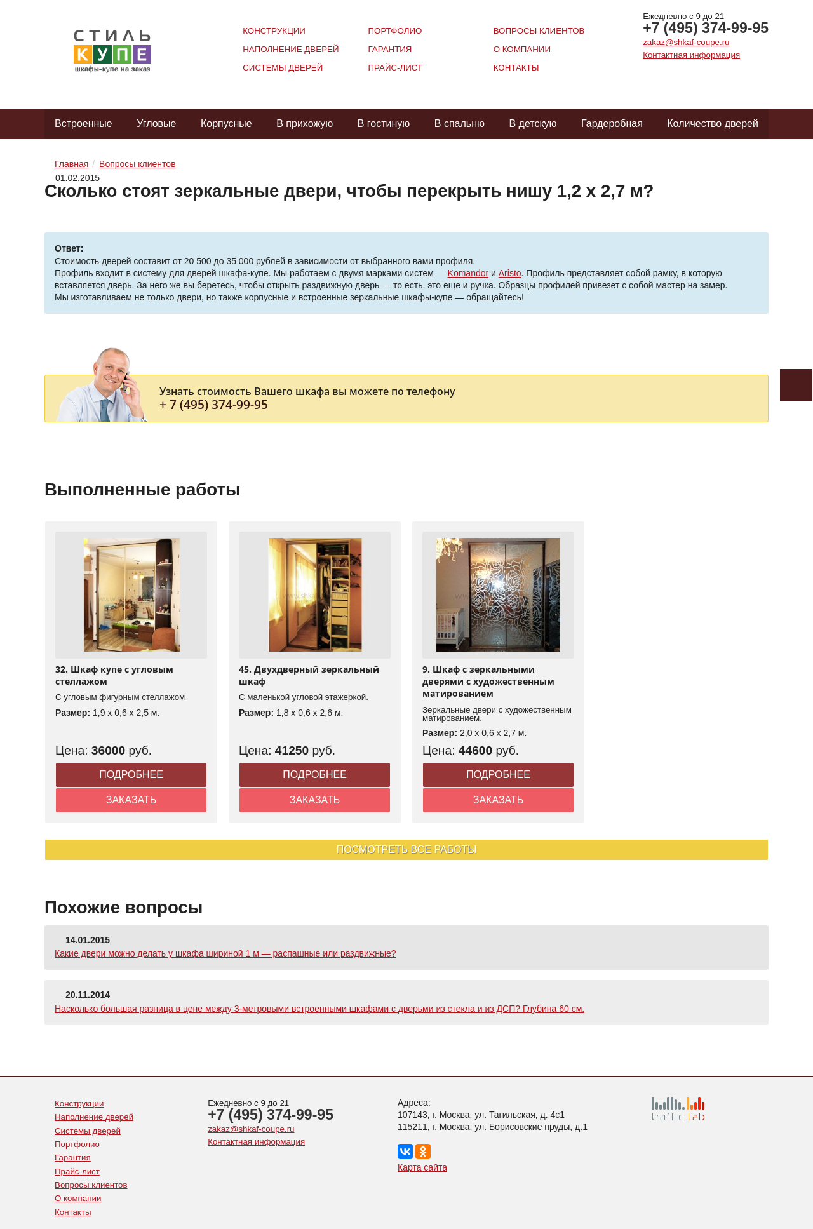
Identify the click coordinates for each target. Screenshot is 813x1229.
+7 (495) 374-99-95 (706, 28)
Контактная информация (691, 55)
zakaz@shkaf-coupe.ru (686, 42)
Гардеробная (612, 123)
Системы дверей (283, 67)
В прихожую (304, 123)
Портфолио (395, 31)
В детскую (532, 123)
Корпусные (226, 123)
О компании (522, 49)
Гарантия (390, 49)
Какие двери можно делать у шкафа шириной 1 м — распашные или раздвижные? (225, 953)
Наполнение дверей (291, 49)
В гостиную (384, 123)
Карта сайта (422, 1167)
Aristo (510, 273)
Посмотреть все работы (407, 849)
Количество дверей (712, 123)
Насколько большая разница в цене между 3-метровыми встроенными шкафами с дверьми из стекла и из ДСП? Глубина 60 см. (319, 1009)
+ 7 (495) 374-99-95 (213, 404)
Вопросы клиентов (539, 31)
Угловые (156, 123)
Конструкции (274, 31)
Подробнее (131, 774)
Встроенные (83, 123)
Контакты (516, 67)
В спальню (459, 123)
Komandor (468, 273)
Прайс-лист (395, 67)
